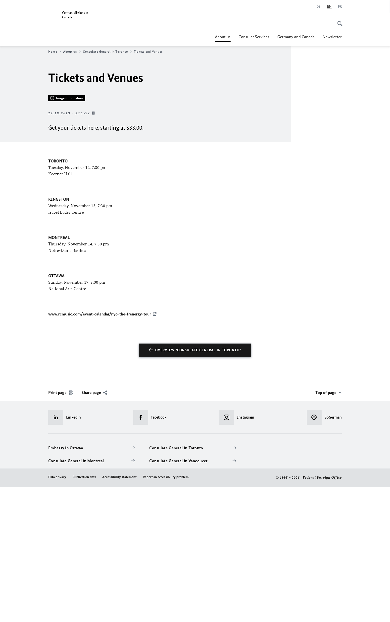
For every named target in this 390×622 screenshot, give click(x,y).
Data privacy (57, 612)
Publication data (84, 612)
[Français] (340, 6)
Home (54, 51)
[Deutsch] (318, 6)
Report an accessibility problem (166, 612)
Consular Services (254, 36)
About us (223, 36)
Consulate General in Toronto (107, 51)
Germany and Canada (296, 36)
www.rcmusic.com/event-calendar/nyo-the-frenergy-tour (99, 449)
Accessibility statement (119, 612)
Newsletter (332, 36)
